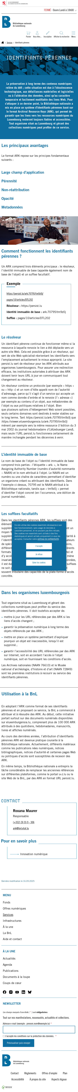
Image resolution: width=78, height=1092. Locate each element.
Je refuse (39, 555)
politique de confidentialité (48, 539)
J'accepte (38, 546)
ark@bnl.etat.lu (21, 828)
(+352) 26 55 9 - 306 (23, 822)
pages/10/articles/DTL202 (20, 300)
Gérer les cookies (38, 563)
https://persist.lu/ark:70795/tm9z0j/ (25, 294)
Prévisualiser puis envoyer (18, 1043)
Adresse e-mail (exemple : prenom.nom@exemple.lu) (27, 1024)
